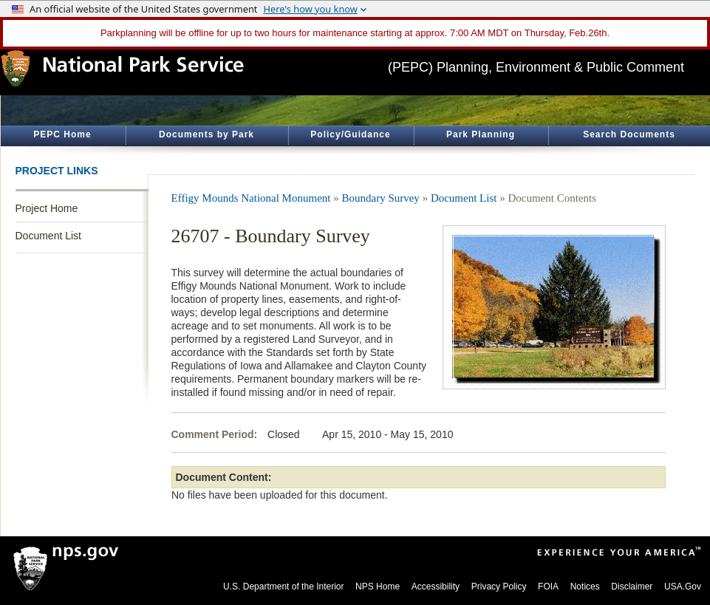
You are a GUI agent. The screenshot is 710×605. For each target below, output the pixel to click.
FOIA (548, 586)
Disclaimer (631, 586)
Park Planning (480, 134)
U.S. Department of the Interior (283, 586)
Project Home (47, 208)
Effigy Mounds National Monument (251, 198)
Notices (585, 586)
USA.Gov (682, 586)
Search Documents (629, 134)
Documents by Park (206, 134)
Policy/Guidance (350, 134)
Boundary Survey (380, 198)
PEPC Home (62, 134)
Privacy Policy (499, 586)
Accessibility (436, 586)
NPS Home (377, 586)
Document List (48, 236)
